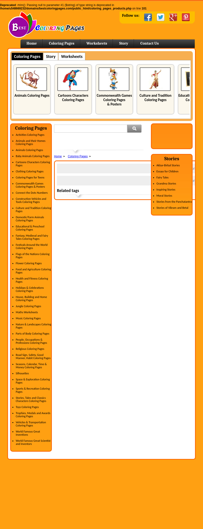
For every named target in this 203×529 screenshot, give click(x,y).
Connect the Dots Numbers (32, 192)
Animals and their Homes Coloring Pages (31, 142)
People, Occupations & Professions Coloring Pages (31, 341)
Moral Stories (164, 195)
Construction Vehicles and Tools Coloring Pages (31, 200)
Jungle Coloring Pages (28, 306)
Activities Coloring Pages (30, 134)
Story (123, 43)
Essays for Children (167, 171)
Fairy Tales (162, 177)
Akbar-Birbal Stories (168, 165)
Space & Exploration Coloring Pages (33, 381)
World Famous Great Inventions (28, 433)
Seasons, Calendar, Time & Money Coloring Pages (31, 365)
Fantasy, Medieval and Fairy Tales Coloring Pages (32, 237)
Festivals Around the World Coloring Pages (31, 246)
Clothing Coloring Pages (30, 171)
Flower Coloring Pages (29, 263)
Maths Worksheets (27, 312)
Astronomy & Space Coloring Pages (35, 490)
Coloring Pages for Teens (30, 177)
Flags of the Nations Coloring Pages (33, 255)
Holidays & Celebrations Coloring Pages (30, 289)
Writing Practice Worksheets (93, 496)
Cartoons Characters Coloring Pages (73, 97)
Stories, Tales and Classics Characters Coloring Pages (31, 399)
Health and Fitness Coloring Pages (32, 280)
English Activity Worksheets (92, 477)
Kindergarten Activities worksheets (97, 502)
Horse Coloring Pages (152, 490)
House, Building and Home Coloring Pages (31, 298)
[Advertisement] (110, 141)
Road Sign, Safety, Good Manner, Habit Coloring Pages (33, 356)
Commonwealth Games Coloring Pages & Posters (114, 99)
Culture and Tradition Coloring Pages (156, 97)
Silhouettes (22, 373)
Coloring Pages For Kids (153, 483)
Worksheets (96, 43)
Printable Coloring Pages (154, 502)
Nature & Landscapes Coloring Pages (33, 326)
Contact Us (149, 43)
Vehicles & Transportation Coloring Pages (31, 424)
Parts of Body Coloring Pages (32, 333)
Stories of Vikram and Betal (172, 207)
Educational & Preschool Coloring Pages (30, 228)
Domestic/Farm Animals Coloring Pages (30, 219)
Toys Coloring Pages (27, 407)
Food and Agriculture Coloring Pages (33, 271)
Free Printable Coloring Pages (157, 509)
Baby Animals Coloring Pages (32, 156)
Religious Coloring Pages (30, 349)
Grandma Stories (166, 183)
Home (46, 24)
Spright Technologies (185, 521)
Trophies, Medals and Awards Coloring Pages (33, 414)
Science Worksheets (88, 490)
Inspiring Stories (165, 189)
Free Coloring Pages (151, 477)
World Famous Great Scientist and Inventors (33, 442)
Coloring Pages (61, 43)
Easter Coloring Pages (152, 496)
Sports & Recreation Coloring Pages (33, 390)
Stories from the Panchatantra (174, 201)
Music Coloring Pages (28, 318)
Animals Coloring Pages (32, 95)
